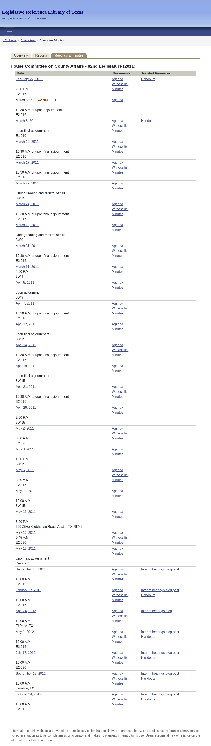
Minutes (117, 89)
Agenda (117, 79)
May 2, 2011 (25, 428)
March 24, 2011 (27, 204)
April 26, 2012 (26, 611)
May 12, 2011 (26, 491)
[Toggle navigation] (9, 31)
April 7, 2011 (25, 303)
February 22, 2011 (29, 79)
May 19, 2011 (26, 548)
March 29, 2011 (27, 225)
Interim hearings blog (156, 611)
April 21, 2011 (26, 386)
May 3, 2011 (25, 449)
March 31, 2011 (27, 246)
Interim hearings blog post (160, 569)
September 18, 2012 (31, 673)
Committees (28, 40)
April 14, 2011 (26, 345)
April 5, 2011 (25, 282)
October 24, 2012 (28, 694)
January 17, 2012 (28, 590)
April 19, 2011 (26, 366)
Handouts (148, 79)
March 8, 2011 (26, 121)
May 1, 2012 (25, 632)
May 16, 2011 (26, 511)
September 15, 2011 (31, 569)
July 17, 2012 (25, 652)
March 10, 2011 (27, 141)
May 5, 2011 (25, 470)
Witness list (120, 84)
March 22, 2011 (27, 183)
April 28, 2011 (26, 407)
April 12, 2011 (26, 324)
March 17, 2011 (27, 162)
